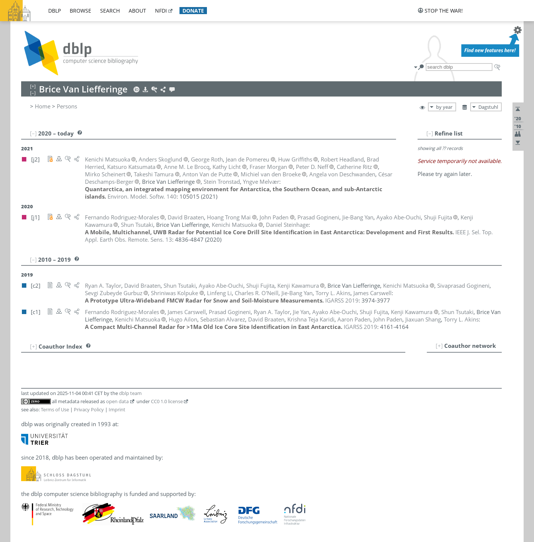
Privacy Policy (89, 409)
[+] (439, 345)
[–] (429, 133)
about (137, 10)
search (110, 10)
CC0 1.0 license (167, 401)
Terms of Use (55, 409)
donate (193, 10)
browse (80, 10)
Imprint (117, 409)
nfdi (161, 10)
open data (117, 401)
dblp (54, 10)
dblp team (130, 393)
